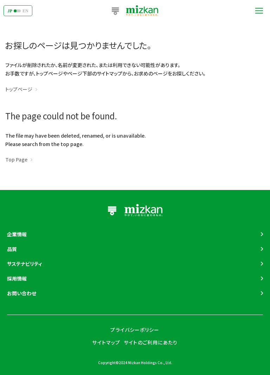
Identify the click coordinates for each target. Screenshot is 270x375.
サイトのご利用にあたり (151, 342)
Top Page (16, 159)
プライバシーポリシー (134, 329)
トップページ (18, 89)
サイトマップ (106, 342)
